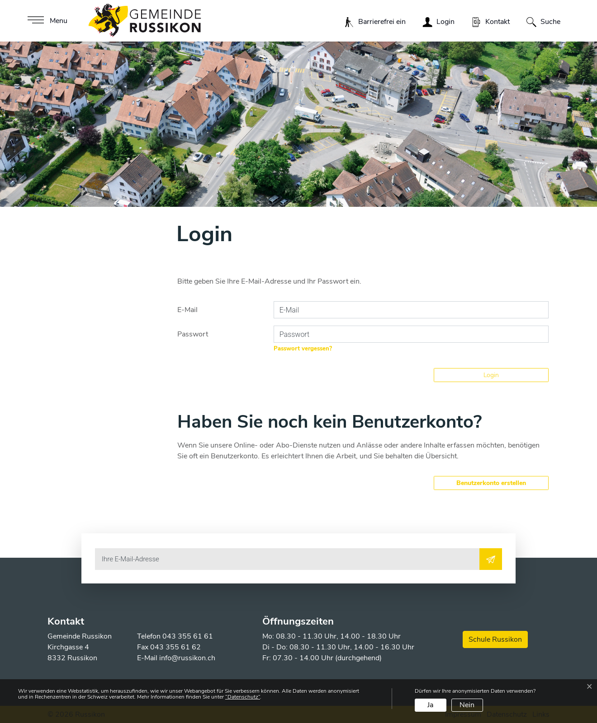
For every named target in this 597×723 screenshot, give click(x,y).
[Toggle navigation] (46, 21)
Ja (430, 705)
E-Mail (187, 310)
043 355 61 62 (175, 647)
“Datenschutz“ (242, 696)
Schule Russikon (495, 639)
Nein (467, 705)
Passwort (192, 334)
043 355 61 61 (187, 636)
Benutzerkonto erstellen (491, 483)
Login (491, 375)
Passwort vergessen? (303, 349)
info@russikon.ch (187, 658)
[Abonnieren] (490, 559)
